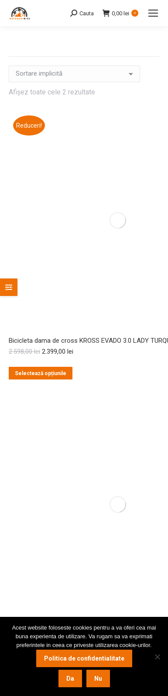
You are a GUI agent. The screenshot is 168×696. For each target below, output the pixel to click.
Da (70, 678)
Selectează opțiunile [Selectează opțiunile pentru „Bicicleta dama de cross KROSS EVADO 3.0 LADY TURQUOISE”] (40, 373)
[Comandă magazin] (74, 74)
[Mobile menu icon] (153, 13)
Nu (98, 678)
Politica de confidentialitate (84, 658)
